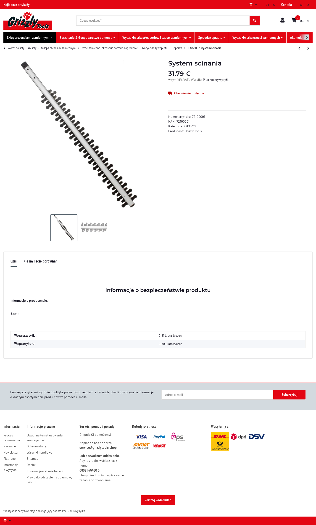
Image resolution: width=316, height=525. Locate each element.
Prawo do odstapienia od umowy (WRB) (49, 479)
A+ (267, 5)
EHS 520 (190, 126)
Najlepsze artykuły (16, 5)
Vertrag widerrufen (158, 500)
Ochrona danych (38, 446)
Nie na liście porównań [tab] (41, 260)
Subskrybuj (290, 394)
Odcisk (31, 465)
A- (274, 5)
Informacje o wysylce (10, 467)
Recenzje (9, 446)
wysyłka (80, 510)
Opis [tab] (14, 260)
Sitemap (32, 458)
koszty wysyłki (219, 79)
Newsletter (10, 452)
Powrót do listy (15, 48)
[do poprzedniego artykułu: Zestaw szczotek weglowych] (299, 48)
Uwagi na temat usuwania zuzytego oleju (45, 437)
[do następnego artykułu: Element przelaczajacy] (308, 48)
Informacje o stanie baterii (45, 471)
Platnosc (9, 458)
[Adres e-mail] (218, 394)
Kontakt (286, 5)
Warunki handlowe (39, 452)
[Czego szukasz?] (163, 20)
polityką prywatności (67, 392)
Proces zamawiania (11, 437)
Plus (206, 79)
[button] (282, 20)
